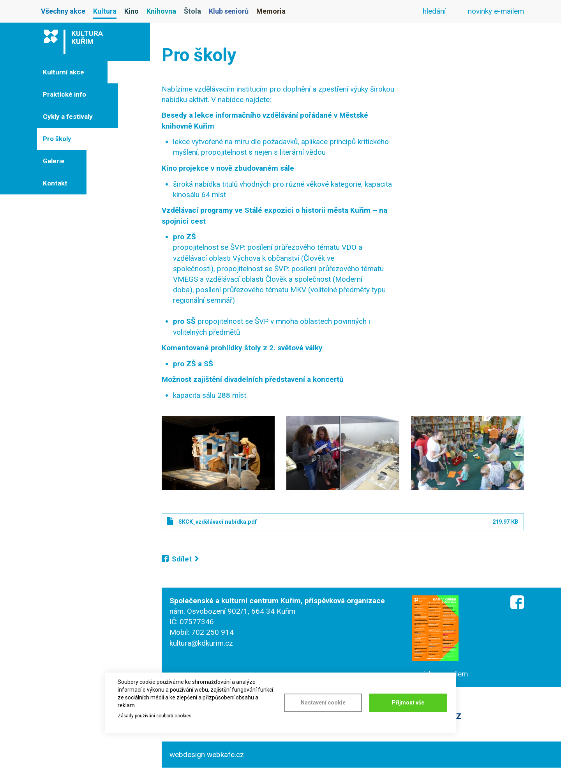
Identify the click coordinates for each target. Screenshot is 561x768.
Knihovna (161, 11)
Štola (192, 11)
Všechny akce (63, 11)
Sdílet (182, 558)
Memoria (271, 11)
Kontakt (55, 183)
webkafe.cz (225, 754)
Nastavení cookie (323, 702)
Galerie (54, 161)
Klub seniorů (229, 11)
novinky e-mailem (496, 11)
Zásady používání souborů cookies (154, 716)
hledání (434, 11)
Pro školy (57, 139)
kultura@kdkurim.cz (201, 643)
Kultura (104, 11)
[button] (218, 453)
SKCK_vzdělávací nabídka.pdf (217, 522)
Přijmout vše (408, 702)
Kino (131, 11)
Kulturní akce (63, 72)
